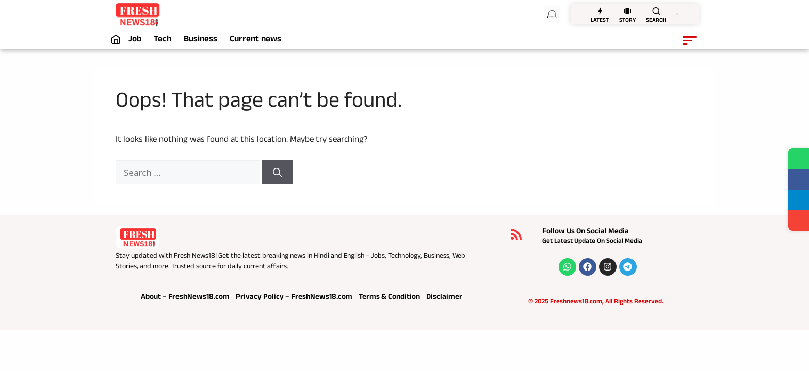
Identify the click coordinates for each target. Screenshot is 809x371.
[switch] (677, 14)
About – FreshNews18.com (185, 297)
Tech (162, 40)
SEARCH (656, 21)
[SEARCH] (656, 10)
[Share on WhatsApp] (798, 158)
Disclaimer (444, 297)
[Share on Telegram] (798, 200)
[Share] (798, 220)
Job (134, 40)
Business (200, 40)
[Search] (277, 172)
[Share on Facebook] (798, 179)
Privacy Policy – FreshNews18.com (294, 297)
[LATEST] (600, 10)
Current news (255, 40)
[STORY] (627, 10)
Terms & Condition (389, 297)
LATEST (600, 21)
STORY (627, 21)
